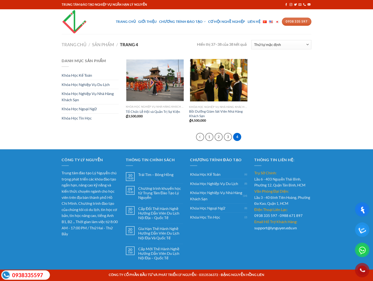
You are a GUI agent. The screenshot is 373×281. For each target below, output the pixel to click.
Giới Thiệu (147, 22)
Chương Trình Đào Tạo (182, 21)
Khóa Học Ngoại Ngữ (79, 108)
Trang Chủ (126, 22)
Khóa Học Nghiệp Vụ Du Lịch (86, 84)
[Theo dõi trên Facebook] (286, 4)
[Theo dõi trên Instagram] (291, 4)
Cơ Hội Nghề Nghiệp (226, 22)
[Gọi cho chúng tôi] (304, 4)
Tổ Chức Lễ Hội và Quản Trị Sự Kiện (153, 112)
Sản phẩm (103, 44)
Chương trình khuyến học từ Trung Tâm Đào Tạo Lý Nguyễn (159, 193)
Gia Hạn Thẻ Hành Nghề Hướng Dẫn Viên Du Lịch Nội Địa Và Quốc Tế (158, 233)
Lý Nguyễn (101, 173)
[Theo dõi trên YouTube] (309, 4)
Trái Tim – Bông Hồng (155, 174)
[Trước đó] (200, 137)
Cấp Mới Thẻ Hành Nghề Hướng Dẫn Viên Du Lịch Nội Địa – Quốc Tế (158, 253)
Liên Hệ (254, 22)
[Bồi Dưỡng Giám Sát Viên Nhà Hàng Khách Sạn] (218, 80)
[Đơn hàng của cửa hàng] (281, 44)
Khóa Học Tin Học (77, 118)
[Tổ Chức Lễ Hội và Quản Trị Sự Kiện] (155, 80)
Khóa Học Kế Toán (77, 75)
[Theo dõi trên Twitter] (295, 4)
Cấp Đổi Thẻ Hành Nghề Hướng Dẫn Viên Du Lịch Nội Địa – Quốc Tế (158, 213)
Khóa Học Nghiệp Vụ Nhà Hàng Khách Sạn (88, 96)
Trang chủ (74, 44)
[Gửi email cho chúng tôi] (300, 4)
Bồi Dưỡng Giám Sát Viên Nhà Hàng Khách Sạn (216, 113)
